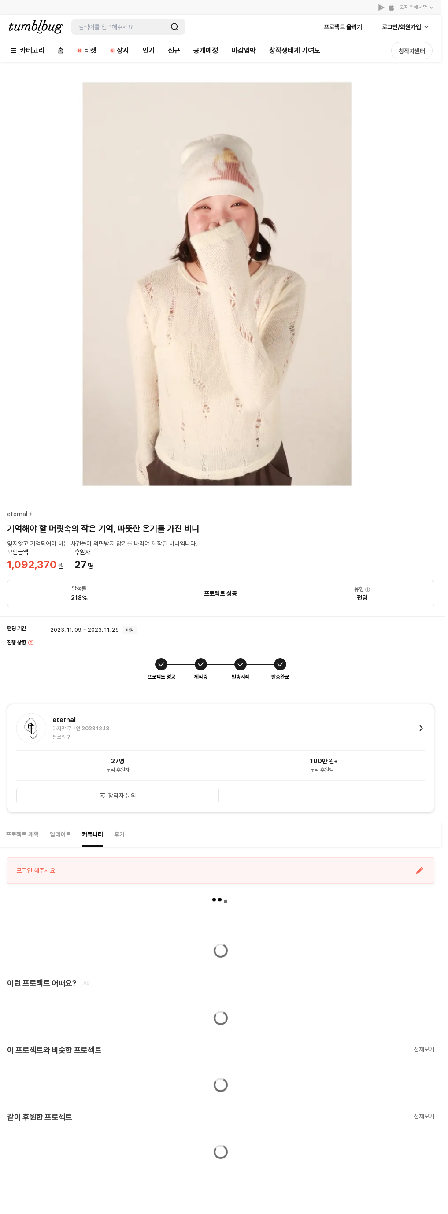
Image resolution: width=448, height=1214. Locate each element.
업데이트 (60, 834)
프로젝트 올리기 (343, 26)
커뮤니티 (92, 834)
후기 (119, 834)
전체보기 (424, 1049)
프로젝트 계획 (22, 834)
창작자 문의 (117, 795)
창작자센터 (412, 51)
